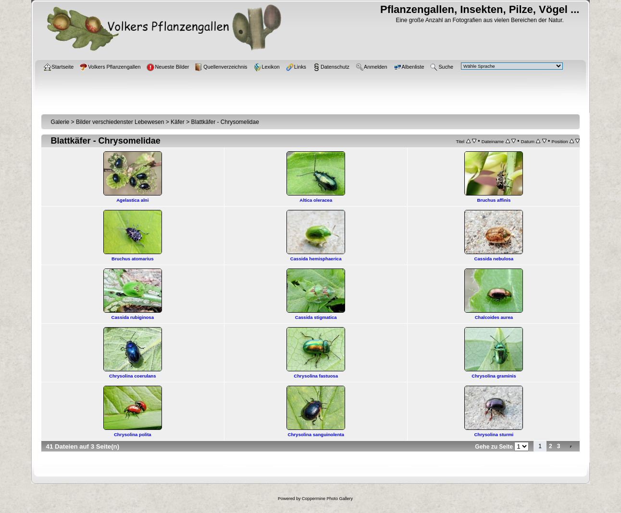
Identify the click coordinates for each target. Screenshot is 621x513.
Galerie (60, 122)
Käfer (178, 122)
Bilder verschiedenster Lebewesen (120, 122)
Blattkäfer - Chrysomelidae (225, 122)
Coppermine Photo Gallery (327, 498)
